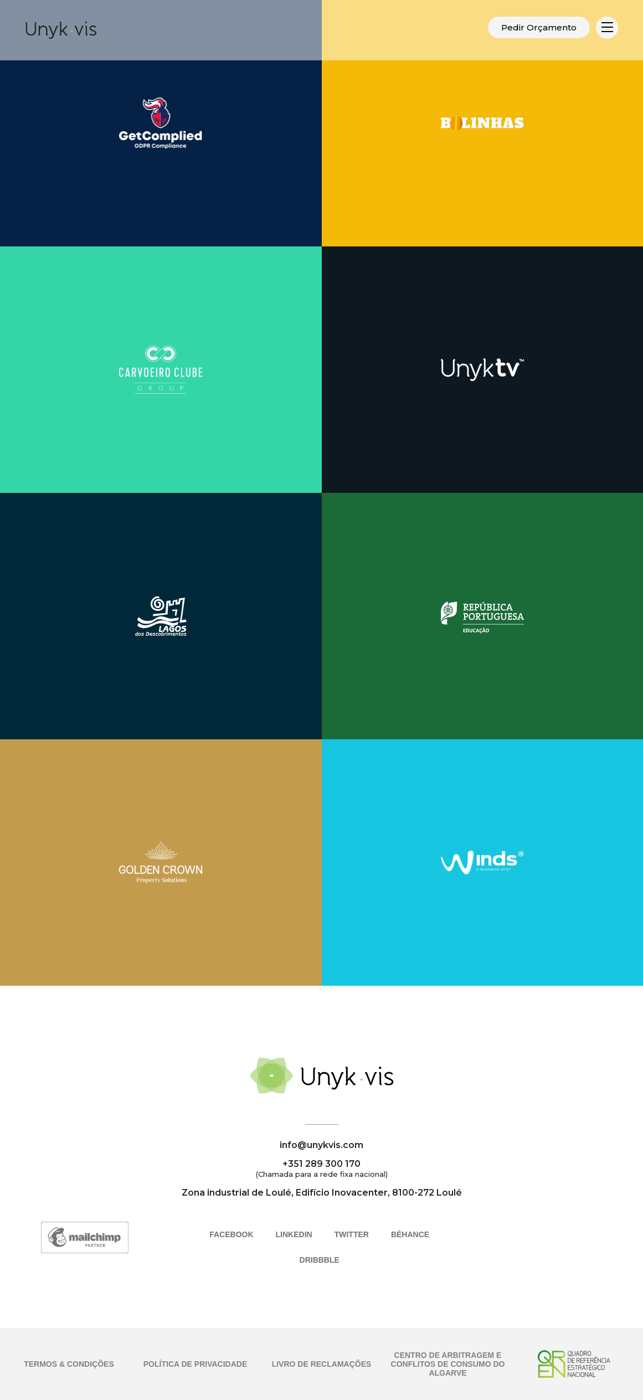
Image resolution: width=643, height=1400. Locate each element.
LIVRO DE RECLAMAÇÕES (322, 1364)
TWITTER (352, 1234)
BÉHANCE (410, 1234)
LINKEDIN (294, 1234)
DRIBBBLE (319, 1259)
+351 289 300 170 (321, 1164)
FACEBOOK (231, 1234)
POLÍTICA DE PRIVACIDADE (195, 1364)
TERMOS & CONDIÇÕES (69, 1364)
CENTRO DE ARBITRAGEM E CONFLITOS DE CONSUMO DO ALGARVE (448, 1364)
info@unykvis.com (321, 1145)
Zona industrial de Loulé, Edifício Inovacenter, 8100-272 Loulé (322, 1192)
